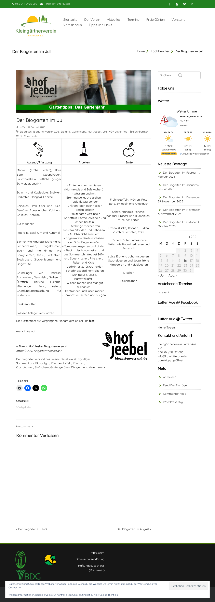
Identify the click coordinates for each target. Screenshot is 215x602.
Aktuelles (114, 19)
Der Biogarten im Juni (32, 529)
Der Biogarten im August (133, 529)
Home (140, 51)
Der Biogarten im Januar (179, 185)
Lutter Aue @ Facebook (178, 302)
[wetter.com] (169, 154)
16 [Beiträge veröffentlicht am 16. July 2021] (185, 260)
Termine (133, 19)
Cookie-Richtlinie (109, 594)
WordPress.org (173, 402)
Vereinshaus (72, 25)
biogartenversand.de (46, 131)
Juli (105, 131)
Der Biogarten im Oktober (180, 222)
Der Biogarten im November (181, 210)
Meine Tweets (167, 327)
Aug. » (173, 275)
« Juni (162, 275)
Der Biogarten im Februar (180, 172)
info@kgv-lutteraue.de (57, 3)
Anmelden (169, 377)
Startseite (70, 19)
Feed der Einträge (175, 385)
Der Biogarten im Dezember (181, 197)
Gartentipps (79, 131)
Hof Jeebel (94, 131)
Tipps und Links (100, 25)
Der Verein (92, 19)
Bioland (65, 131)
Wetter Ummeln (188, 111)
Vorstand (179, 19)
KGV (22, 127)
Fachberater (160, 51)
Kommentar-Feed (174, 394)
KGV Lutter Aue (118, 131)
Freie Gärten (155, 19)
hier (91, 321)
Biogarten (26, 131)
